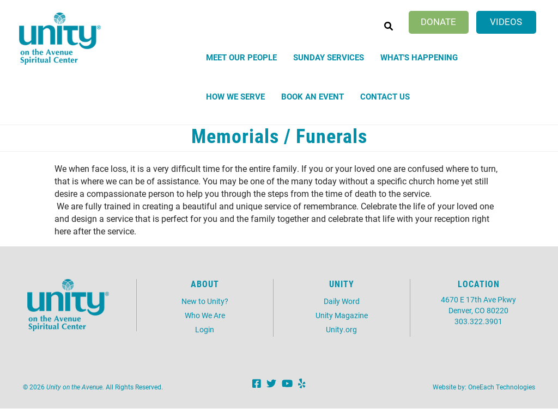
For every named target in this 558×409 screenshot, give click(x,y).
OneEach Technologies (501, 386)
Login (204, 329)
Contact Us (385, 96)
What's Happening (419, 57)
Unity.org (341, 329)
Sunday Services (328, 57)
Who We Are (205, 315)
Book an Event (312, 96)
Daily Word (342, 301)
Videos (506, 21)
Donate (438, 21)
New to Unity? (204, 301)
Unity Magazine (342, 315)
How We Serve (235, 96)
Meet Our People (241, 57)
